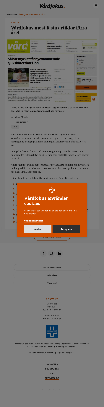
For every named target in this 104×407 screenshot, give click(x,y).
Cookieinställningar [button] (33, 220)
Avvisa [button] (38, 229)
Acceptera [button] (66, 229)
